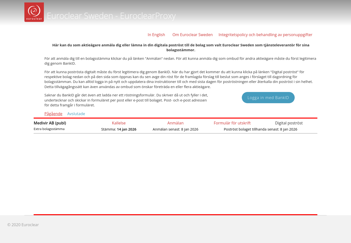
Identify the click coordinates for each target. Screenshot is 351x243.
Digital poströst (289, 123)
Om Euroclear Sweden (192, 34)
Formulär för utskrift (232, 123)
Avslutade (76, 113)
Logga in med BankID (268, 97)
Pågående (53, 113)
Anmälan (175, 123)
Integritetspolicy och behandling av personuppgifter (265, 34)
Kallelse (119, 123)
